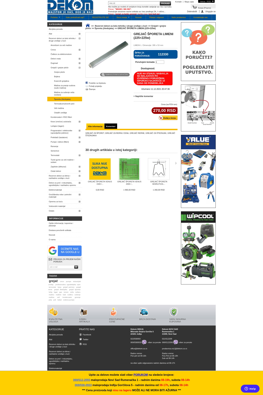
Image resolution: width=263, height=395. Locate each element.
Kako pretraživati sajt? (75, 17)
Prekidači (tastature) (59, 137)
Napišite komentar (144, 96)
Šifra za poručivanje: (142, 54)
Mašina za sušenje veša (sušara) (64, 93)
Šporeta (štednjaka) (62, 99)
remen (66, 292)
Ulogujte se (210, 11)
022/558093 (136, 339)
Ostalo (51, 211)
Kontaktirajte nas (201, 17)
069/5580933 (136, 342)
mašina (51, 297)
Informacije (56, 218)
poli (54, 300)
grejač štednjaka (60, 289)
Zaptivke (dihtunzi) (58, 167)
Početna (53, 18)
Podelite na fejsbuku (97, 83)
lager (56, 292)
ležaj (50, 292)
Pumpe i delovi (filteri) (60, 142)
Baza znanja (121, 18)
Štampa (92, 89)
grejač (53, 281)
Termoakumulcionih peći (64, 104)
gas (60, 292)
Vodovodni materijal (57, 206)
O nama (52, 240)
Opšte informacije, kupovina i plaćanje (61, 224)
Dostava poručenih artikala (60, 230)
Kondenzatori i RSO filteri (61, 117)
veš (58, 297)
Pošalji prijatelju (95, 86)
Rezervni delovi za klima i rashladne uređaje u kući (59, 177)
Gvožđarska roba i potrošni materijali (60, 195)
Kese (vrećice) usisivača (61, 122)
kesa (59, 287)
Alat (50, 34)
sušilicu (70, 295)
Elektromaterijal (55, 190)
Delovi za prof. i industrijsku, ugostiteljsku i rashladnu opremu (62, 184)
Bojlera (57, 76)
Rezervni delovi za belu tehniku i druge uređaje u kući (62, 39)
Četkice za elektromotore (61, 54)
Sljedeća (176, 163)
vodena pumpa (68, 300)
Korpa (204, 7)
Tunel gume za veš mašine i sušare (62, 161)
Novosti (138, 17)
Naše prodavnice (178, 17)
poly (50, 300)
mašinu (51, 295)
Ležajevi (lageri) (57, 126)
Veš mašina (59, 108)
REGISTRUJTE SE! (100, 17)
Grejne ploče (59, 72)
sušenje (77, 295)
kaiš (64, 295)
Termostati (55, 155)
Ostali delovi (56, 171)
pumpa (68, 281)
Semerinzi (55, 151)
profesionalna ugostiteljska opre (67, 284)
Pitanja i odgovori (156, 17)
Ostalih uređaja (60, 113)
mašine (58, 295)
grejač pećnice (68, 287)
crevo (62, 281)
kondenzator (67, 297)
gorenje (77, 297)
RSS (85, 344)
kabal (59, 300)
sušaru (77, 292)
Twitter (85, 339)
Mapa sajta (189, 2)
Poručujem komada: (145, 62)
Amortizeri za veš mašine (61, 45)
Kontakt (178, 2)
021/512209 (167, 339)
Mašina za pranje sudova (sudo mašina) (64, 86)
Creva (53, 50)
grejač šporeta (74, 289)
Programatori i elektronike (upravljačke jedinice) (61, 131)
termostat (52, 287)
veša (72, 292)
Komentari (110, 126)
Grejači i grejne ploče (59, 68)
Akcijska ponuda (56, 29)
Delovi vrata (56, 59)
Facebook (87, 335)
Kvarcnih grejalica (61, 81)
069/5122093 (167, 342)
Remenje (54, 146)
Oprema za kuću (56, 202)
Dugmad (54, 63)
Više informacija (95, 126)
